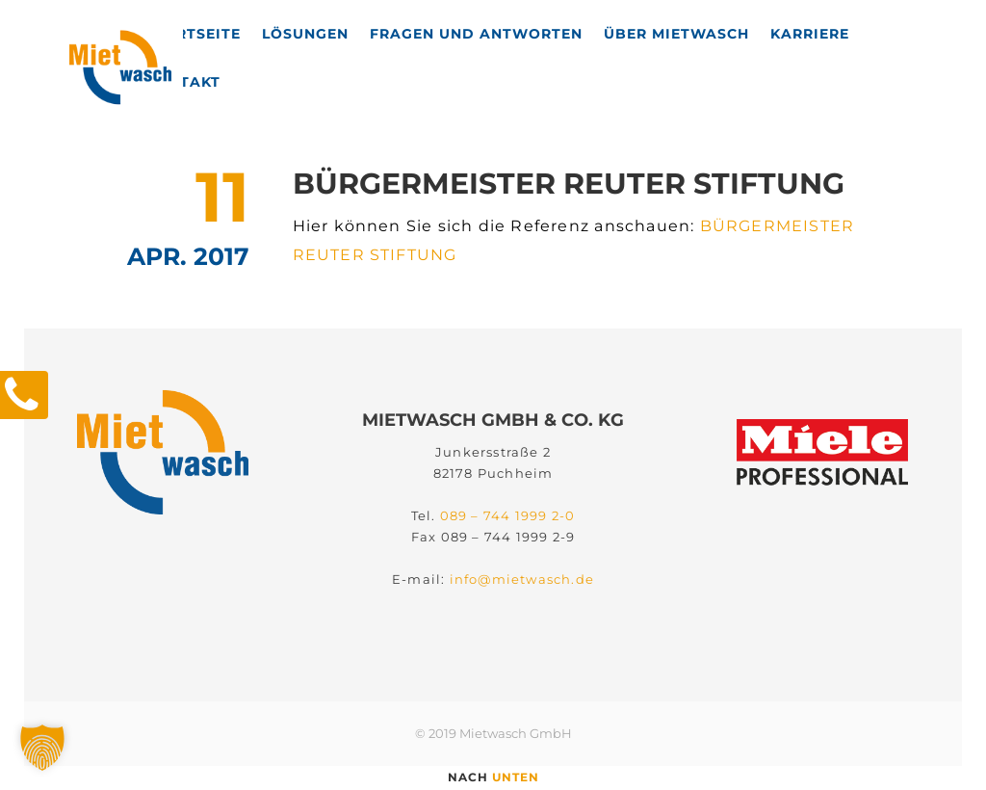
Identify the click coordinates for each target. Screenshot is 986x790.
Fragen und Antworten (476, 33)
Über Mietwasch (676, 33)
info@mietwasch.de (522, 566)
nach (493, 777)
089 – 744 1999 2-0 (508, 503)
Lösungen (305, 33)
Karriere (809, 33)
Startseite (193, 33)
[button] (42, 747)
